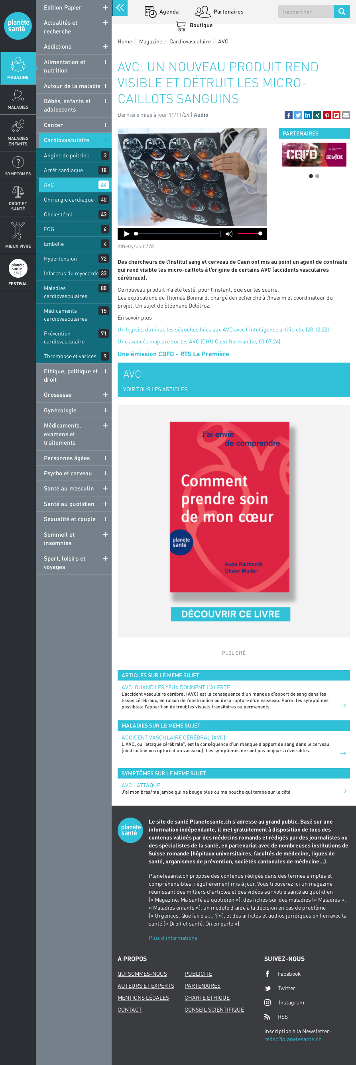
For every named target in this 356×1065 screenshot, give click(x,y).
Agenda (168, 11)
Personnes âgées (67, 457)
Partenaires (228, 11)
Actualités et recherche (60, 26)
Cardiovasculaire (66, 139)
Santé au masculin (69, 488)
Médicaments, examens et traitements (62, 434)
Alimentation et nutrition (64, 66)
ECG (49, 229)
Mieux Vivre (18, 246)
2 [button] (317, 176)
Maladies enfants (18, 140)
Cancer (53, 124)
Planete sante (18, 26)
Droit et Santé (18, 206)
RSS (276, 1017)
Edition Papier (63, 7)
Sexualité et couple (70, 518)
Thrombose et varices (70, 356)
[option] (314, 155)
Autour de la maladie (72, 85)
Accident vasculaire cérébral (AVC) (173, 737)
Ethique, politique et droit (71, 375)
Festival (18, 283)
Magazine (18, 77)
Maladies (18, 107)
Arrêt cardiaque (63, 170)
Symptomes (18, 173)
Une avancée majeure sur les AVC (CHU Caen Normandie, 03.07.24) (199, 341)
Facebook (282, 974)
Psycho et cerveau (68, 473)
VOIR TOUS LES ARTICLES (155, 389)
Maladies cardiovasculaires (65, 291)
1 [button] (311, 176)
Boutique (201, 25)
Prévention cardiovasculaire (64, 337)
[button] (289, 115)
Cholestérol (58, 214)
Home (125, 41)
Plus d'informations (173, 937)
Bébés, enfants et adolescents (67, 105)
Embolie (54, 243)
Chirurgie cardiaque (69, 199)
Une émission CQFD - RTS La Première (173, 353)
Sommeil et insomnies (59, 538)
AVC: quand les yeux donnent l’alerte (176, 687)
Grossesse (57, 394)
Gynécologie (60, 410)
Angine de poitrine (66, 155)
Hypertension (60, 258)
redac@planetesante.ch (293, 1039)
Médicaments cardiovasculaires (65, 314)
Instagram (284, 1002)
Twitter (279, 988)
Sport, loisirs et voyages (64, 562)
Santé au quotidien (69, 503)
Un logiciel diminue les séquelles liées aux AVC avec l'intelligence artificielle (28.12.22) (223, 329)
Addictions (57, 46)
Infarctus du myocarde (71, 273)
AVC (49, 184)
